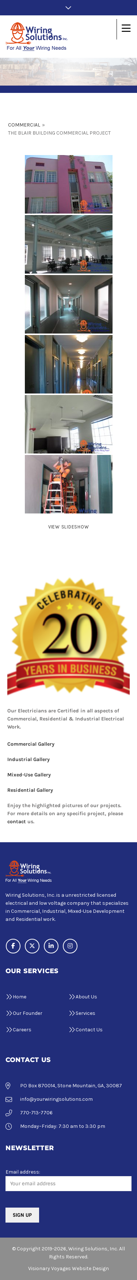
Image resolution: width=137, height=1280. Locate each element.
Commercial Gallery (30, 744)
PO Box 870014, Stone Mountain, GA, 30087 (71, 1086)
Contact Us (89, 1030)
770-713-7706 (36, 1113)
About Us (86, 997)
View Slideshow (68, 527)
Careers (22, 1030)
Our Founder (27, 1013)
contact (16, 821)
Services (85, 1013)
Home (19, 997)
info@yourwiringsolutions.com (56, 1099)
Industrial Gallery (28, 759)
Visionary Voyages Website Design (68, 1268)
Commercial (24, 125)
